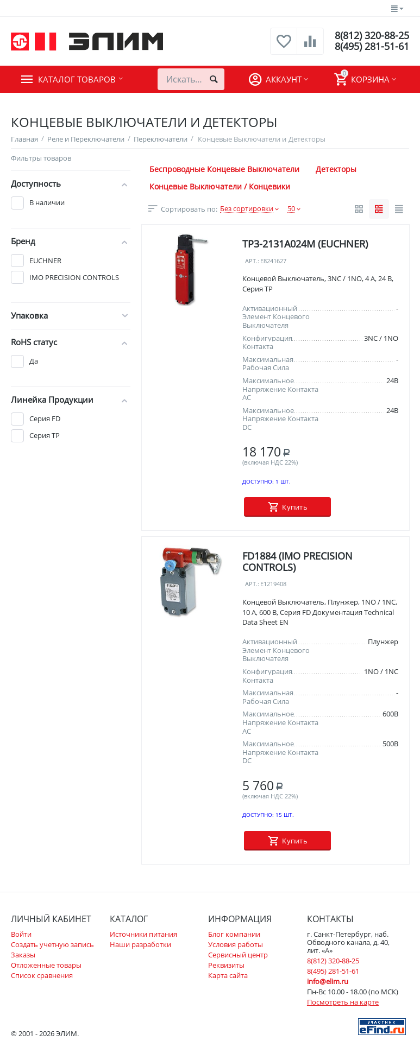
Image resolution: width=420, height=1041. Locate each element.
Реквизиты (226, 965)
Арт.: (252, 261)
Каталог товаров (77, 79)
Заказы (23, 955)
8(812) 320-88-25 (372, 35)
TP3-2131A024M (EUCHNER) (305, 243)
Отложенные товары (46, 965)
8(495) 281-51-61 (372, 46)
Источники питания (143, 934)
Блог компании (234, 934)
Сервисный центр (238, 955)
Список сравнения (42, 975)
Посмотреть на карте (343, 1002)
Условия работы (235, 944)
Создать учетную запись (52, 944)
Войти (21, 934)
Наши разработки (140, 944)
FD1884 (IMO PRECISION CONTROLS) (297, 561)
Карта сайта (228, 975)
